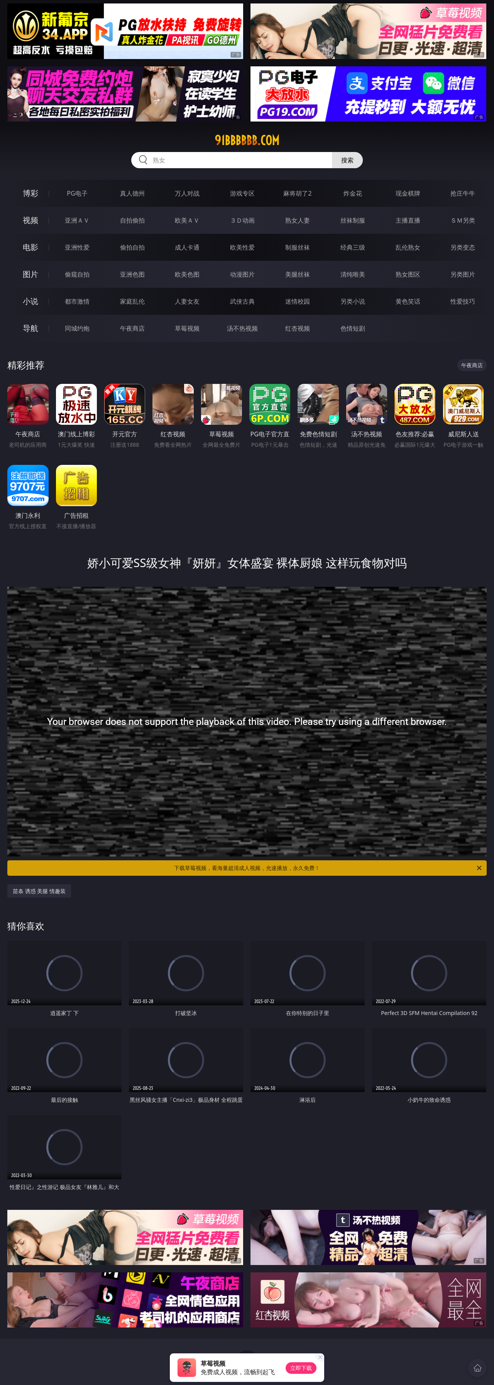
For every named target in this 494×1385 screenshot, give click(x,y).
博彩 (30, 193)
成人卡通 (187, 247)
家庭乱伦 (132, 301)
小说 (30, 301)
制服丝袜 (297, 247)
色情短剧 (352, 328)
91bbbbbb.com (247, 140)
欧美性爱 (242, 247)
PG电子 (77, 193)
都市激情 (77, 301)
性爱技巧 (462, 301)
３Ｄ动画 (242, 220)
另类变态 (462, 247)
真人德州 (132, 193)
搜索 (347, 160)
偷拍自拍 (132, 247)
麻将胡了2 (297, 193)
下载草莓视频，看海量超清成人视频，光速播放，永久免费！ (328, 868)
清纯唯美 (352, 274)
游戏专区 (242, 193)
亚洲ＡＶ (77, 220)
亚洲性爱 (77, 247)
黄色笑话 (408, 301)
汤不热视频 (242, 328)
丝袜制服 (352, 220)
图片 (30, 274)
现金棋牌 (408, 193)
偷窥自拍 (77, 274)
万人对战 (187, 193)
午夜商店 (132, 328)
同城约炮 (77, 328)
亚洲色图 (132, 274)
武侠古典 (242, 301)
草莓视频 (187, 328)
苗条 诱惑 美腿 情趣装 (39, 891)
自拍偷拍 (132, 220)
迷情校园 (297, 301)
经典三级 (352, 247)
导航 (30, 328)
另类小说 (352, 301)
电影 (30, 247)
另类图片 (462, 274)
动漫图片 (242, 274)
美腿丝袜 (297, 274)
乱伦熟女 (408, 247)
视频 (30, 220)
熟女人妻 (297, 220)
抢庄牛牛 (462, 193)
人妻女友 (187, 301)
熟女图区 (408, 274)
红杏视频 (297, 328)
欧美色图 (187, 274)
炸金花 (352, 193)
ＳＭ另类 (462, 220)
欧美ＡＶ (187, 220)
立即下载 (301, 1367)
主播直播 (408, 220)
